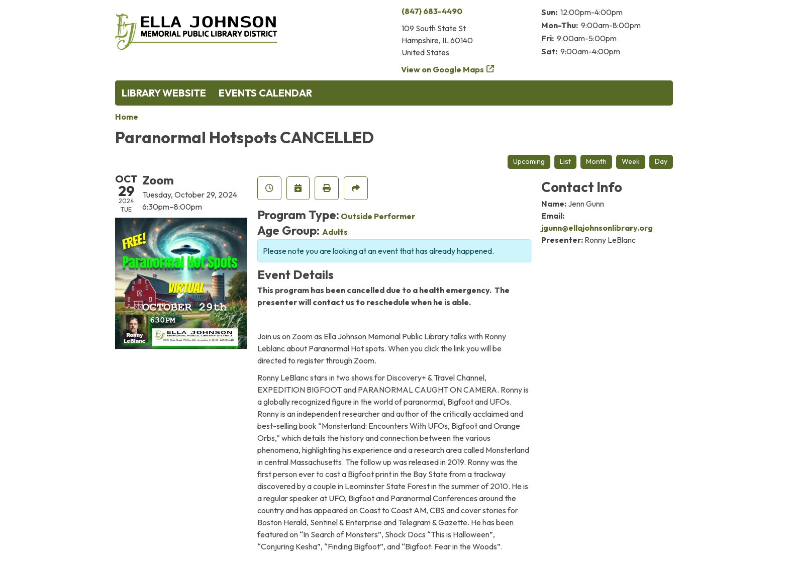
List (565, 161)
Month (596, 161)
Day (661, 161)
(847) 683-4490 (432, 11)
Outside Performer (378, 216)
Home (126, 117)
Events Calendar (265, 92)
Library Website (164, 92)
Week (631, 161)
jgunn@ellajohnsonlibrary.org (597, 228)
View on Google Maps (443, 69)
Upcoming (529, 161)
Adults (335, 232)
